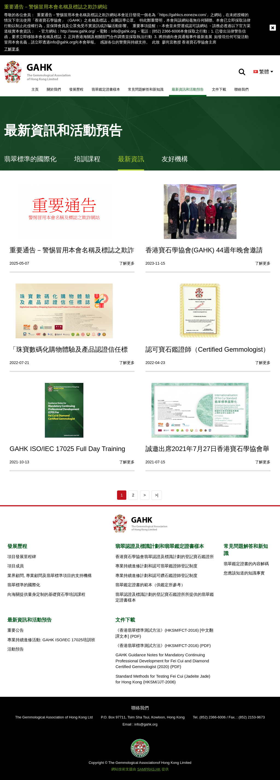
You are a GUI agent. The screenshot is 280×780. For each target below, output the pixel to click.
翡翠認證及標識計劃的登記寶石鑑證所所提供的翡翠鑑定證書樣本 (164, 597)
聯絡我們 (241, 89)
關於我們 (54, 89)
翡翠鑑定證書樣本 (106, 89)
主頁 (35, 89)
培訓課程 (87, 159)
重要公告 (15, 630)
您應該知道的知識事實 (244, 573)
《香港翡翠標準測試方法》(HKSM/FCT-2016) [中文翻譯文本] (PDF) (164, 633)
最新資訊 (131, 159)
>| (156, 495)
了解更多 (11, 49)
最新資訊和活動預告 (188, 89)
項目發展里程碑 (21, 556)
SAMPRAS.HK (149, 769)
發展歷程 (76, 89)
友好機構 (175, 159)
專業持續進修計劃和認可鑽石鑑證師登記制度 (156, 575)
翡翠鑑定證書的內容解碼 (246, 563)
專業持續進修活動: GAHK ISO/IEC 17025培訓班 (51, 639)
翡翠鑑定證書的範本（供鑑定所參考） (150, 584)
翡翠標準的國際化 (30, 159)
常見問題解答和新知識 (146, 89)
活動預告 (15, 649)
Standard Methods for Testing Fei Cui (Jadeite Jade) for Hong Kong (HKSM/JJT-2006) (162, 679)
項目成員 (15, 566)
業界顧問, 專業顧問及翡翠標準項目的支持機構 (49, 575)
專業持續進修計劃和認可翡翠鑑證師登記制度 (156, 566)
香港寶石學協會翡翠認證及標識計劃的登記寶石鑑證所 (164, 556)
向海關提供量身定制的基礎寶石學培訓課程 (46, 594)
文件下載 (219, 89)
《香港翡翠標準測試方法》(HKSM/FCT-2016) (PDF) (163, 645)
